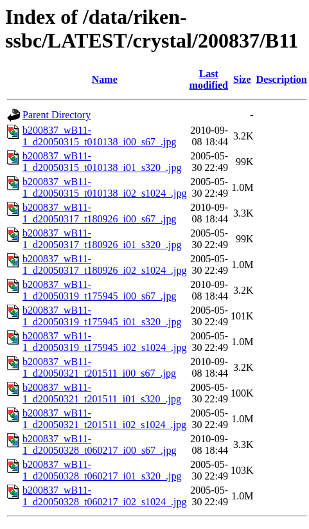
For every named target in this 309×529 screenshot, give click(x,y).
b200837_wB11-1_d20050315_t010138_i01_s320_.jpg (102, 161)
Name (105, 79)
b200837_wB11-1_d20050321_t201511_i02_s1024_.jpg (104, 419)
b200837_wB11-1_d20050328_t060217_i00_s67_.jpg (99, 444)
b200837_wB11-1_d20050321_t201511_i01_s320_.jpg (101, 393)
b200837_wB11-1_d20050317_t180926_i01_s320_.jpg (102, 239)
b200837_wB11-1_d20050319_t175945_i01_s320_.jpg (102, 316)
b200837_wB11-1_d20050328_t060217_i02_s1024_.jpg (104, 496)
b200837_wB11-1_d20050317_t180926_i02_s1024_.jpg (104, 264)
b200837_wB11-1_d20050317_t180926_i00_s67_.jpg (99, 213)
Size (242, 79)
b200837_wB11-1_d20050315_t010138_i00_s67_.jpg (99, 136)
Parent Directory (56, 114)
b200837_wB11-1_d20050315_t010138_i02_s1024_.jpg (104, 187)
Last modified (209, 79)
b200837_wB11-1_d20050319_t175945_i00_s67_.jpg (99, 290)
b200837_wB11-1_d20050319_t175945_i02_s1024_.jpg (104, 341)
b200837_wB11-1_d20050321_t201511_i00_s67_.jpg (99, 367)
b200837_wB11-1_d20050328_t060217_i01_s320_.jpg (102, 470)
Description (281, 79)
